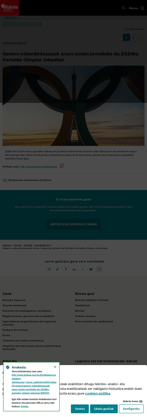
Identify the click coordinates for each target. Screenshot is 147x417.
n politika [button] (97, 393)
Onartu (82, 409)
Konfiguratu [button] (133, 409)
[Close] (55, 367)
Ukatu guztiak (105, 409)
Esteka (25, 406)
